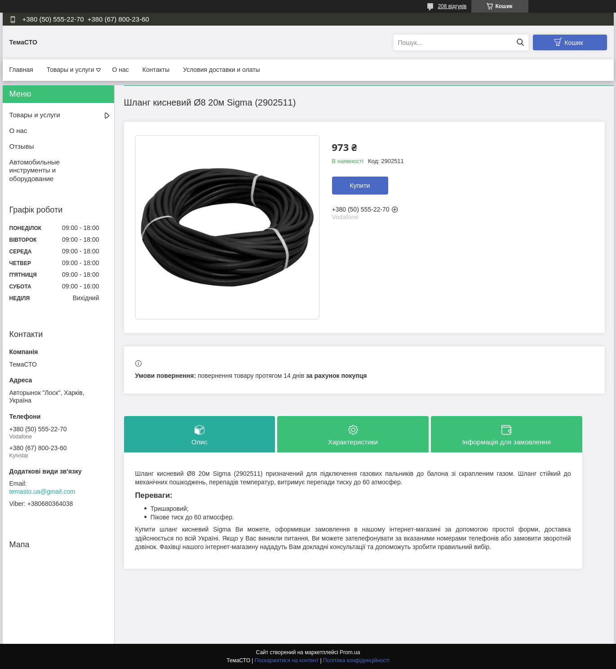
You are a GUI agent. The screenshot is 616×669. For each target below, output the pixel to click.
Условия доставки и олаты (221, 69)
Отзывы (21, 146)
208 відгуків (452, 6)
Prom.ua (350, 652)
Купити (360, 185)
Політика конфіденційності (356, 660)
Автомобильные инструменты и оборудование (34, 170)
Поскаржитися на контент (287, 660)
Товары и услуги (70, 69)
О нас (120, 69)
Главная (21, 69)
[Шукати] (520, 42)
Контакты (155, 69)
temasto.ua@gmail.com (42, 491)
